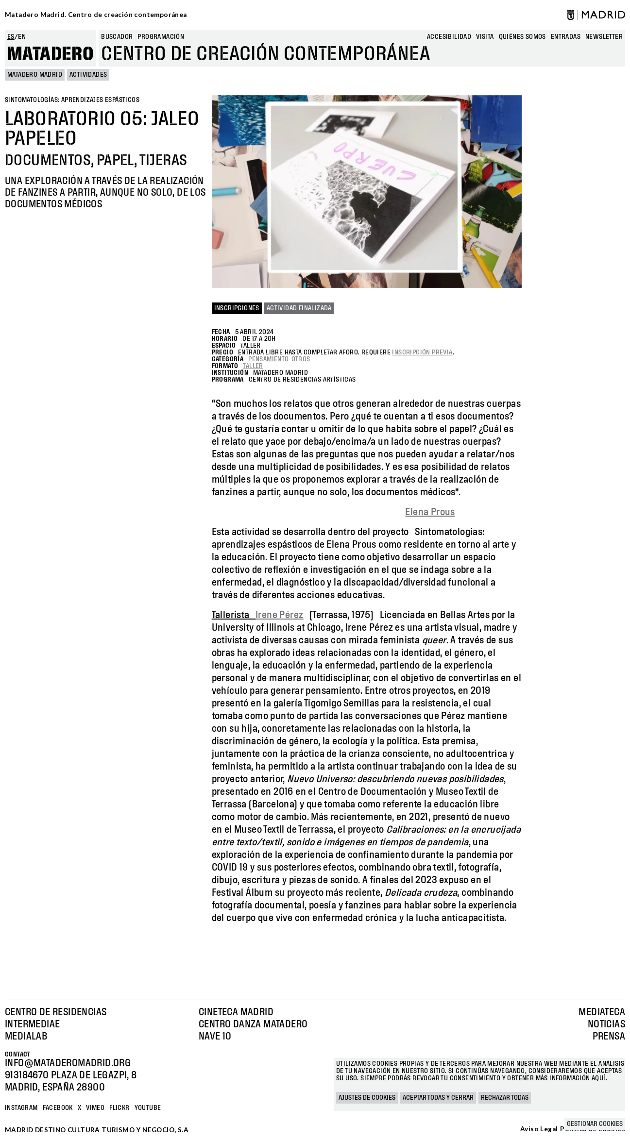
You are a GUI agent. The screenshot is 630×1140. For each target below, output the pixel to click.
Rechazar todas (504, 1097)
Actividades (88, 74)
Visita (485, 37)
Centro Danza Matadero (253, 1024)
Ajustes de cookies (367, 1097)
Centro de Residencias (55, 1012)
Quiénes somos (522, 37)
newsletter (604, 37)
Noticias (606, 1024)
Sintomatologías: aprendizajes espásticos (72, 100)
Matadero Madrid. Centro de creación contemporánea (96, 14)
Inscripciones (236, 308)
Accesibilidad (449, 37)
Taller (253, 366)
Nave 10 (215, 1036)
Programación (160, 37)
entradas (565, 37)
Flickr (119, 1108)
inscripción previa (422, 352)
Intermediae (32, 1024)
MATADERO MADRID (34, 74)
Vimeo (95, 1108)
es (11, 37)
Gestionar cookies (595, 1124)
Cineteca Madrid (236, 1012)
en (22, 37)
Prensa (609, 1036)
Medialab (26, 1036)
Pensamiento (268, 359)
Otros (300, 359)
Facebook (58, 1108)
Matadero (50, 54)
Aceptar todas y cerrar (438, 1097)
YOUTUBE (148, 1108)
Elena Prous (430, 512)
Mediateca (602, 1012)
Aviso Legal (539, 1129)
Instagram (21, 1108)
